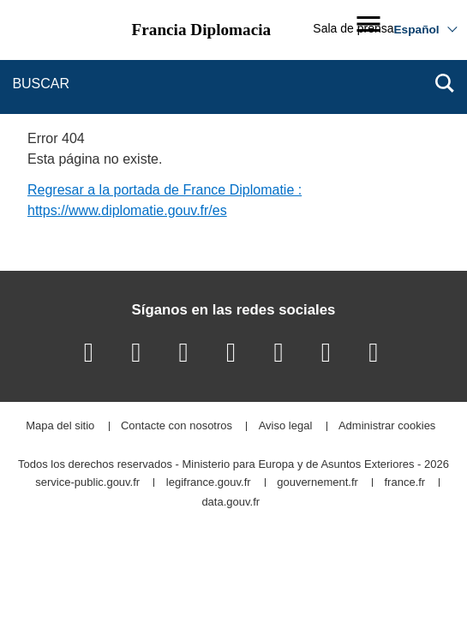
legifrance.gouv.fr (208, 483)
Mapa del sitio (60, 426)
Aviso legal (286, 426)
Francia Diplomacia (202, 29)
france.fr (405, 483)
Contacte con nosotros (176, 426)
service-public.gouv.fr (87, 483)
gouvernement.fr (317, 483)
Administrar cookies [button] (386, 426)
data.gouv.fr (230, 502)
